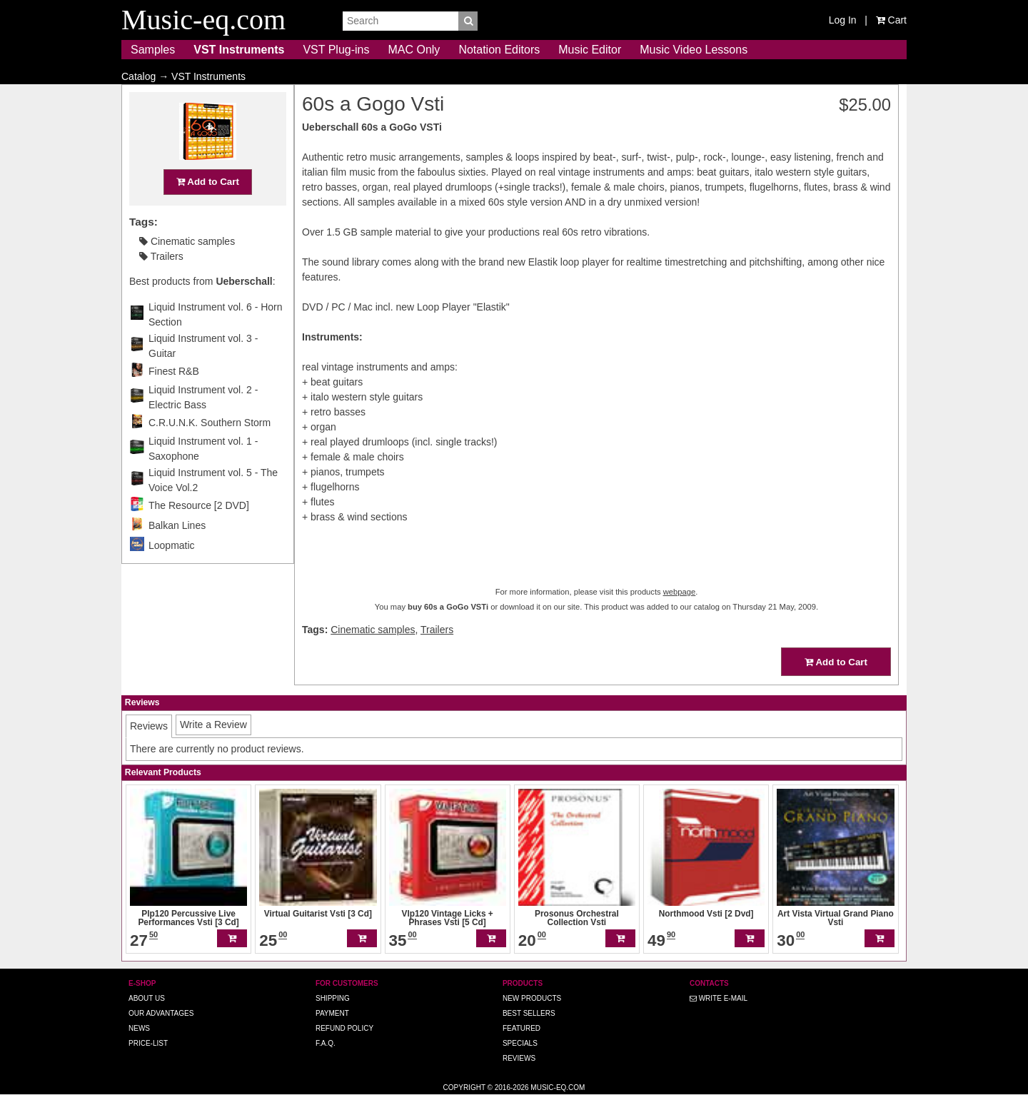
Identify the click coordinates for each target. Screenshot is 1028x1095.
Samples (153, 50)
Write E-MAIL (718, 998)
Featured (521, 1028)
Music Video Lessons (693, 50)
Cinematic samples (187, 269)
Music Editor (589, 50)
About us (146, 998)
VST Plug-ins (336, 50)
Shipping (333, 998)
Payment (332, 1013)
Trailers (161, 284)
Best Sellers (529, 1013)
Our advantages (160, 1013)
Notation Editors (499, 50)
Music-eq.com (557, 1087)
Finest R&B (173, 399)
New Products (532, 998)
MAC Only (414, 50)
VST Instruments (238, 50)
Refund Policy (344, 1028)
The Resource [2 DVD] (198, 533)
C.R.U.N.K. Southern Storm (209, 450)
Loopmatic (171, 573)
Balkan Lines (177, 553)
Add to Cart (207, 209)
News (139, 1028)
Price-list (148, 1043)
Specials (520, 1043)
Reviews (519, 1058)
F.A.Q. (326, 1043)
